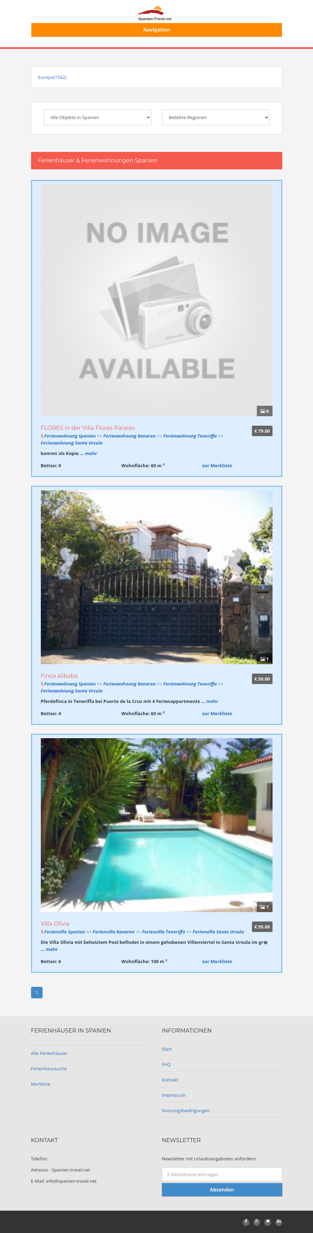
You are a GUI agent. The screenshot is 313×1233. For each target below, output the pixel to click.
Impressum (174, 1095)
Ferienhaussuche (49, 1068)
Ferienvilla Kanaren (114, 932)
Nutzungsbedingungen (186, 1110)
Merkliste (41, 1084)
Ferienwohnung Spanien (70, 436)
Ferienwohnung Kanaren (129, 436)
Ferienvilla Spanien (64, 932)
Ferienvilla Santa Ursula (218, 932)
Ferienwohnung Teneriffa (190, 436)
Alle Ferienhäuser (49, 1053)
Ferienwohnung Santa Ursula (72, 443)
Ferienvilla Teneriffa (164, 932)
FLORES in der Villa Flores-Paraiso (88, 428)
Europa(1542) (52, 77)
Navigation (156, 29)
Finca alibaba (59, 676)
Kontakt (170, 1080)
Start (167, 1049)
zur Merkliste (217, 465)
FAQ (166, 1064)
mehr (91, 453)
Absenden (222, 1189)
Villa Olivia (55, 923)
